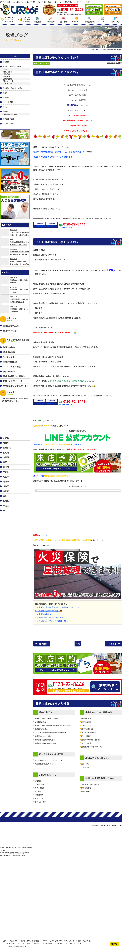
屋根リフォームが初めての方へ (46, 795)
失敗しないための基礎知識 (25, 19)
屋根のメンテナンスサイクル (92, 823)
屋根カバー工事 (10, 330)
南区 (5, 495)
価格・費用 (7, 72)
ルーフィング (86, 802)
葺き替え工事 (8, 81)
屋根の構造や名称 (10, 114)
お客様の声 (39, 871)
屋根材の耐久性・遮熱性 (90, 816)
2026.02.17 (15, 242)
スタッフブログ (45, 63)
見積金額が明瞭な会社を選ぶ (45, 820)
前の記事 (43, 643)
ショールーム (103, 20)
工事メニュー (77, 20)
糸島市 (6, 476)
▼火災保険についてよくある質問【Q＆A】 (52, 621)
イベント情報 (8, 102)
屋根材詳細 (7, 79)
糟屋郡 (6, 457)
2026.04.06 (15, 299)
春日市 (6, 467)
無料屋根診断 (90, 20)
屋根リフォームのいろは (12, 66)
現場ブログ (115, 20)
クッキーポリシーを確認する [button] (15, 946)
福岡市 (6, 481)
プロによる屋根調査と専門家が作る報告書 (50, 809)
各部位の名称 (86, 795)
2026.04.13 (15, 290)
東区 (5, 462)
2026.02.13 (15, 261)
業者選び (6, 76)
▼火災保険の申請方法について (47, 614)
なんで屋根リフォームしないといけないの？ (51, 837)
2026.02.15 (15, 252)
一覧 (78, 643)
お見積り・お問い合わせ (90, 861)
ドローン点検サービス (89, 820)
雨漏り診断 (85, 868)
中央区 (6, 471)
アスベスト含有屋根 (88, 809)
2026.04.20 (15, 280)
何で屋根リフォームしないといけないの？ (8, 19)
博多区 (6, 486)
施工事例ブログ (8, 119)
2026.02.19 (15, 232)
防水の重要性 (86, 813)
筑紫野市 (7, 447)
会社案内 (37, 20)
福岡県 (6, 442)
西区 (5, 510)
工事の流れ (50, 20)
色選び (5, 69)
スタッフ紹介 (40, 864)
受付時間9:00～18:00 (72, 225)
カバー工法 (7, 83)
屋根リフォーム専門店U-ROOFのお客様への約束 (53, 802)
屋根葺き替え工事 (11, 325)
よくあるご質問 (40, 879)
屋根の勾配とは (87, 805)
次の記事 (112, 643)
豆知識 (5, 111)
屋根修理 (6, 62)
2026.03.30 (15, 309)
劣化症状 (6, 74)
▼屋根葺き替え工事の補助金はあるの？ (51, 617)
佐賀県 (6, 438)
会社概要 (38, 857)
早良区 (6, 505)
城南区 (6, 500)
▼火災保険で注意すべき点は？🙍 (48, 611)
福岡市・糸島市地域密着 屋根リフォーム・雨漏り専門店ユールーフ (60, 152)
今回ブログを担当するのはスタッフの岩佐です (52, 156)
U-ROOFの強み (40, 798)
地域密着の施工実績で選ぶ (45, 816)
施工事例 (63, 20)
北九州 (6, 452)
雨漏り (36, 63)
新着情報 (6, 97)
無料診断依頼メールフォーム (108, 744)
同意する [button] (114, 944)
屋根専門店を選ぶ (41, 805)
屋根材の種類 (86, 798)
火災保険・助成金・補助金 (13, 88)
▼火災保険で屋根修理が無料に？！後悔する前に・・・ (57, 607)
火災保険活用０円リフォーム (45, 840)
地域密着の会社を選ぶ (43, 813)
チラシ (5, 107)
